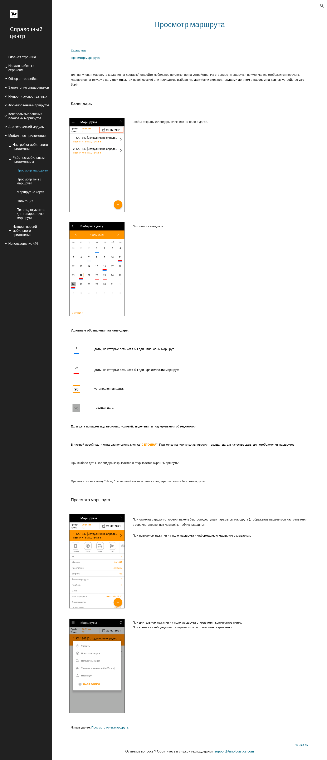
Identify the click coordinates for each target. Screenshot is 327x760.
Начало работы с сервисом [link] (21, 68)
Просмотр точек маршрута (109, 727)
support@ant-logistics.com (234, 751)
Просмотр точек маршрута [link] (29, 181)
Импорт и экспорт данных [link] (27, 96)
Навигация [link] (25, 201)
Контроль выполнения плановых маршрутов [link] (25, 116)
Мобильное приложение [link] (27, 135)
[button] (322, 6)
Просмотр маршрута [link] (32, 170)
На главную (301, 744)
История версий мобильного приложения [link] (25, 230)
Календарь (78, 50)
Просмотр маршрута (85, 57)
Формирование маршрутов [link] (28, 105)
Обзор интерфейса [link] (23, 79)
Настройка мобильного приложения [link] (30, 146)
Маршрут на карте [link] (30, 192)
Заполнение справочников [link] (28, 87)
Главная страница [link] (22, 57)
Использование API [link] (23, 243)
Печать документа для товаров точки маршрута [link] (30, 214)
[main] (189, 24)
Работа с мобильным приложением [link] (29, 159)
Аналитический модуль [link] (26, 127)
